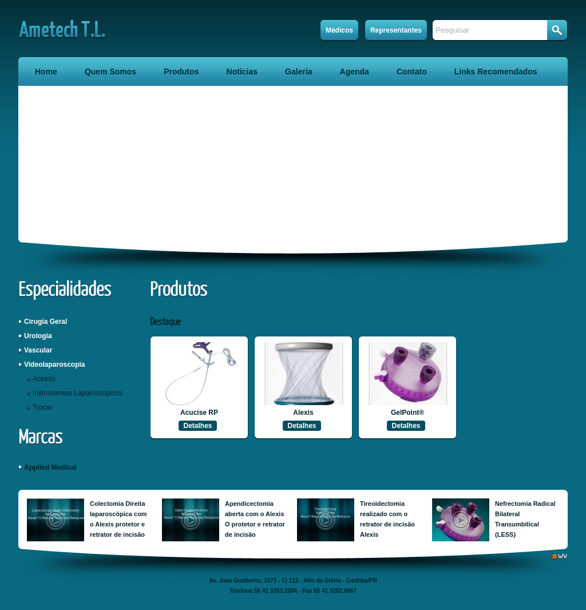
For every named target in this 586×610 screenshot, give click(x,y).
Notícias (242, 71)
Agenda (354, 71)
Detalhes (197, 426)
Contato (412, 71)
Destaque (165, 322)
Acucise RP (199, 413)
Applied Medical (50, 468)
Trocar (42, 407)
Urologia (38, 336)
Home (46, 71)
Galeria (298, 71)
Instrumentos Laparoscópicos (77, 393)
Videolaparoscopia (54, 365)
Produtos (181, 71)
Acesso (44, 379)
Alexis (303, 413)
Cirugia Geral (45, 322)
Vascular (38, 350)
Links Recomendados (495, 71)
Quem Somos (110, 71)
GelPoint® (407, 413)
